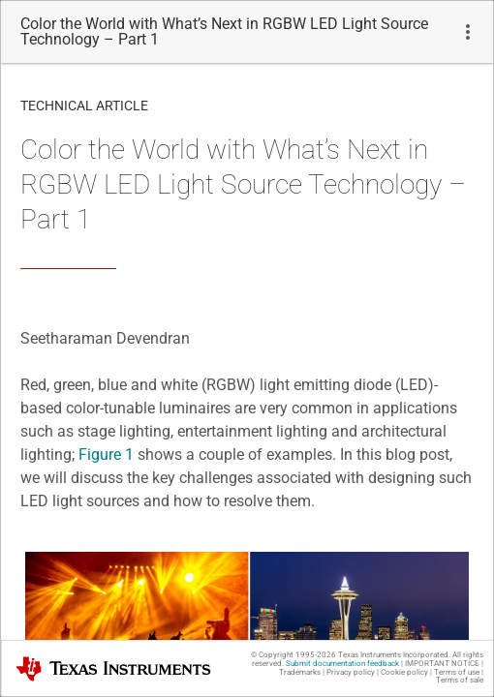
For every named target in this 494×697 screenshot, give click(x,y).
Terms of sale (459, 680)
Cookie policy (404, 672)
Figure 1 (106, 454)
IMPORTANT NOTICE (442, 663)
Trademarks (300, 672)
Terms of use (456, 672)
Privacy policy (350, 672)
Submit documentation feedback (342, 663)
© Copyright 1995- (293, 655)
